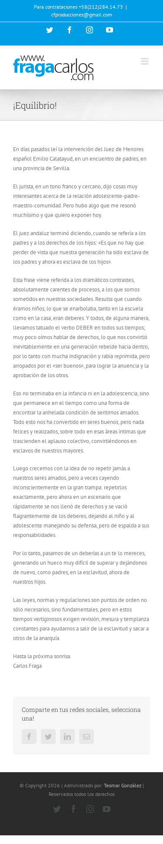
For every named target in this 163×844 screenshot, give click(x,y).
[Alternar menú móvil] (145, 61)
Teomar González (122, 785)
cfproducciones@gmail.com (81, 14)
